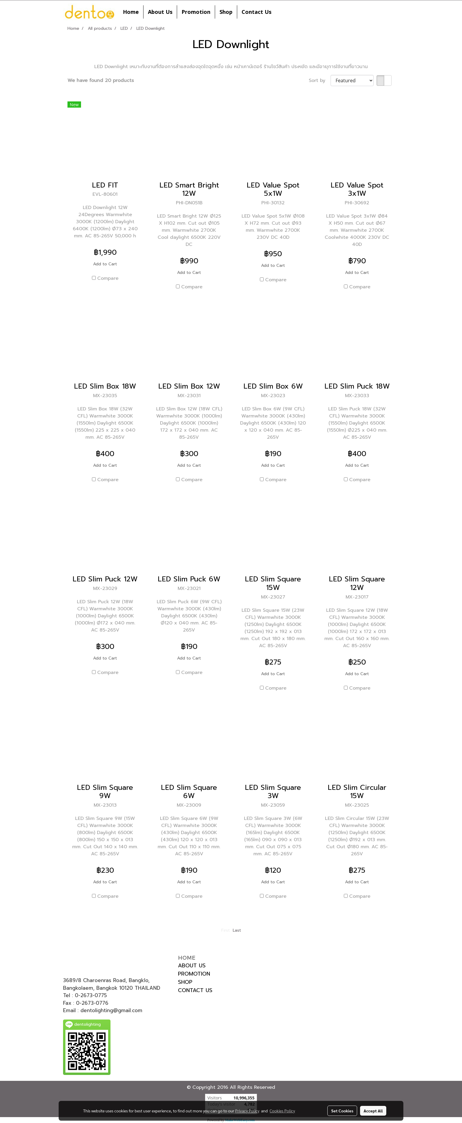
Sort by (320, 80)
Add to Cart (105, 264)
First (225, 930)
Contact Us (256, 11)
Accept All (373, 1110)
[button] (281, 11)
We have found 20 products (100, 80)
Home (131, 11)
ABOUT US (192, 965)
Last (237, 930)
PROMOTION (194, 974)
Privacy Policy (247, 1110)
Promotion (196, 11)
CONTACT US (195, 990)
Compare (107, 278)
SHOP (185, 982)
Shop (226, 11)
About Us (160, 11)
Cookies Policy (282, 1110)
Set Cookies (342, 1110)
